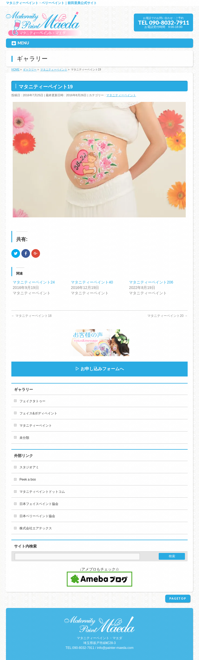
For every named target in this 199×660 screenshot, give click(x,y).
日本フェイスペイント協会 (38, 504)
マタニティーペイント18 (31, 316)
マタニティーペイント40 (92, 282)
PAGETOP (177, 598)
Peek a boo (27, 479)
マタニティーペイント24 (34, 282)
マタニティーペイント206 (151, 282)
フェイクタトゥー (32, 401)
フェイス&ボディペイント (38, 413)
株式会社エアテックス (35, 528)
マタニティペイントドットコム (42, 492)
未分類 (24, 438)
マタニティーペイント (121, 95)
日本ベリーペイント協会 (37, 516)
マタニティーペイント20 (167, 316)
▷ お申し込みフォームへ (99, 368)
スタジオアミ (29, 467)
